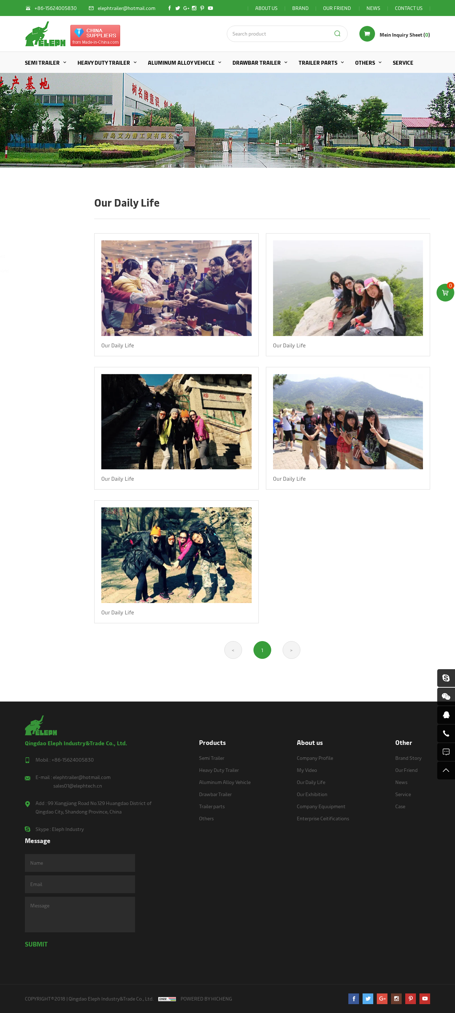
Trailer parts (318, 62)
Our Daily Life (41, 227)
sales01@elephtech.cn (77, 785)
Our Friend (406, 770)
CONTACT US (409, 8)
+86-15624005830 (73, 759)
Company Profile (41, 199)
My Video (33, 213)
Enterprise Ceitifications (49, 270)
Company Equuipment (47, 256)
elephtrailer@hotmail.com (82, 777)
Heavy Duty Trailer (103, 62)
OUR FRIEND (337, 8)
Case (400, 806)
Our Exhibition (38, 242)
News (401, 782)
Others (365, 62)
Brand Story (408, 758)
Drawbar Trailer (256, 62)
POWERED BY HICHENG (206, 998)
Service (403, 62)
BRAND (300, 8)
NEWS (373, 8)
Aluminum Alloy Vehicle (181, 62)
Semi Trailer (42, 62)
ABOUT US (266, 8)
